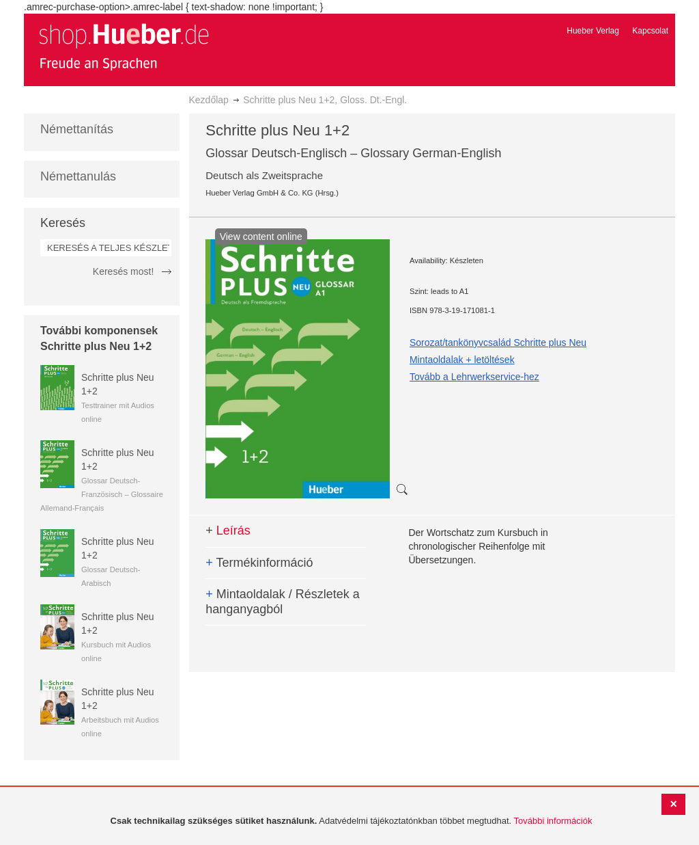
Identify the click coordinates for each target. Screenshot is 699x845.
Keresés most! (123, 271)
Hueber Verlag (593, 31)
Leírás (228, 530)
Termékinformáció (259, 562)
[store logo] (123, 46)
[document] (351, 821)
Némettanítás (76, 129)
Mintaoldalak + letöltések (462, 359)
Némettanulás (78, 176)
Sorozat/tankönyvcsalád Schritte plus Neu (498, 342)
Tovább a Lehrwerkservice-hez (474, 376)
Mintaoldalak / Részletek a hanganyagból (282, 601)
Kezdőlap (209, 99)
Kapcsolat (650, 31)
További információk (553, 821)
